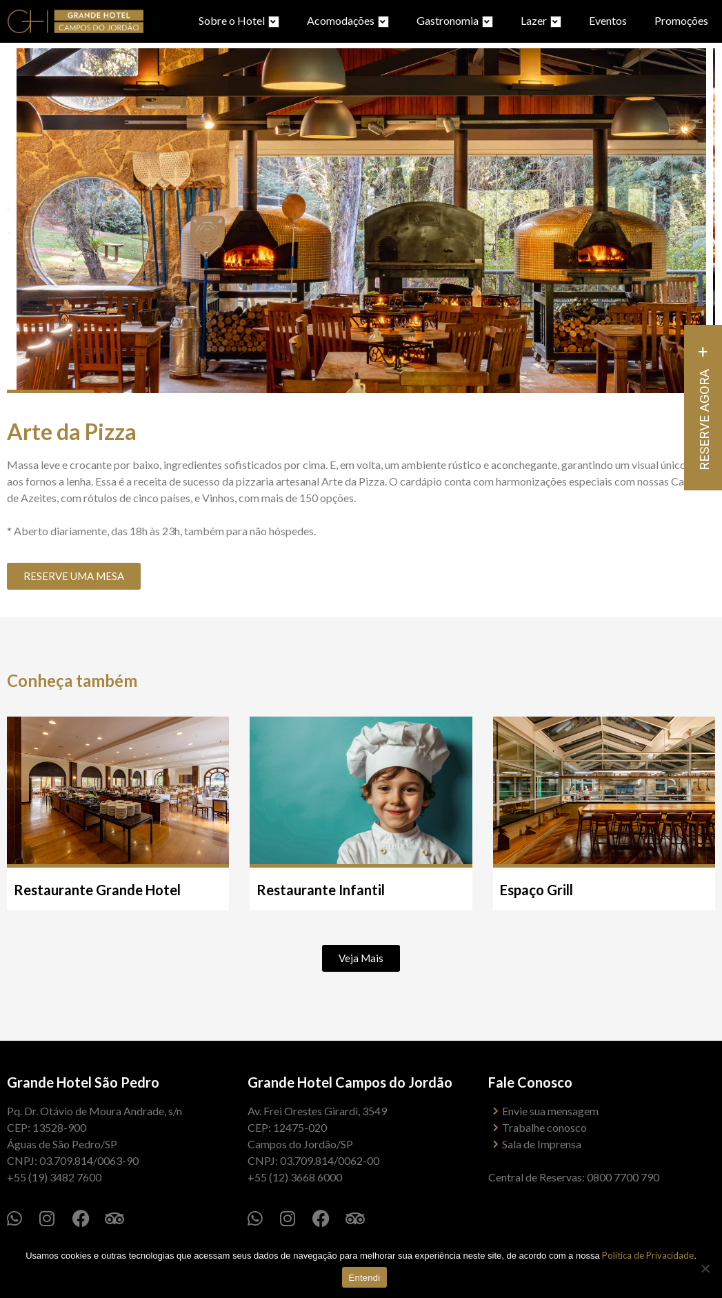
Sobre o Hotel (239, 21)
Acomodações (348, 21)
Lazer (541, 21)
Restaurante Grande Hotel (97, 889)
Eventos (608, 20)
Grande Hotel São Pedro (83, 1082)
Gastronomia (455, 21)
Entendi (365, 1277)
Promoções (681, 20)
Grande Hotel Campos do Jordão (350, 1082)
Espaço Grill (536, 889)
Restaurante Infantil (321, 889)
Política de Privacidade (648, 1255)
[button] (361, 958)
